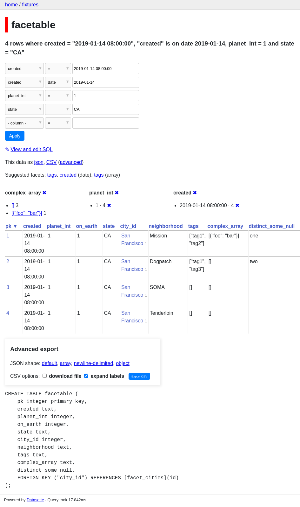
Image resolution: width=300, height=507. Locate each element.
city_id (128, 226)
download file (62, 376)
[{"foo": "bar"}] (26, 213)
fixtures (30, 4)
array (65, 363)
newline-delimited (93, 363)
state (109, 226)
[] (12, 205)
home (11, 4)
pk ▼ (11, 226)
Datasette (35, 499)
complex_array (225, 226)
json (38, 162)
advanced (71, 162)
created (68, 175)
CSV (51, 162)
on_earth (86, 226)
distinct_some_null (272, 226)
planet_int (59, 226)
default (49, 363)
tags (52, 175)
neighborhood (166, 226)
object (123, 363)
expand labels (104, 376)
